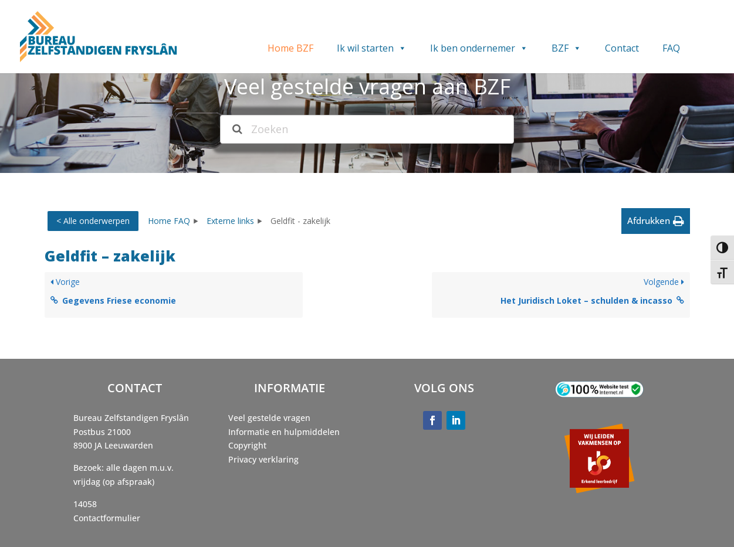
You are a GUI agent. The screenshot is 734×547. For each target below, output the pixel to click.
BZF (566, 48)
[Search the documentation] (237, 129)
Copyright (247, 445)
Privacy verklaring (263, 459)
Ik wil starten (372, 48)
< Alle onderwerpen (93, 220)
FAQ (671, 48)
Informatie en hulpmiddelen (284, 431)
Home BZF (290, 48)
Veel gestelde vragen (269, 417)
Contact (622, 48)
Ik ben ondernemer (479, 48)
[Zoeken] (367, 129)
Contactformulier (106, 518)
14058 (85, 503)
